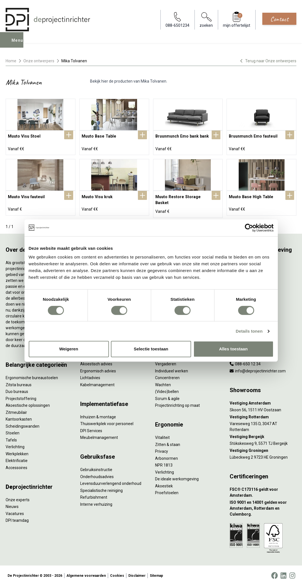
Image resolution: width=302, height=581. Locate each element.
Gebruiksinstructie (96, 465)
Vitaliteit (162, 433)
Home (11, 61)
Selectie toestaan (151, 348)
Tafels (11, 435)
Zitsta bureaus (19, 380)
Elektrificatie (17, 456)
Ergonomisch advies (98, 366)
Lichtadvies (90, 373)
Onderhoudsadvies (97, 472)
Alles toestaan (233, 348)
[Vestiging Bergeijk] (263, 432)
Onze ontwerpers (38, 61)
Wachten (163, 380)
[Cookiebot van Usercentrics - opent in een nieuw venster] (249, 228)
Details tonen (249, 331)
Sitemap (156, 571)
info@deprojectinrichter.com (258, 366)
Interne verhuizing (96, 499)
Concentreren (167, 373)
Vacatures (15, 509)
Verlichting (15, 442)
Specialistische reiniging (101, 485)
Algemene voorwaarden (86, 571)
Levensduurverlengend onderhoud (110, 479)
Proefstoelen (166, 488)
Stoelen (12, 428)
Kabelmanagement (97, 380)
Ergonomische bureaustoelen (32, 373)
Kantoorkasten (19, 414)
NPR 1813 (164, 460)
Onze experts (18, 495)
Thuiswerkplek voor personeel (106, 419)
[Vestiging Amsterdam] (263, 398)
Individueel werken (171, 366)
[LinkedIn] (283, 571)
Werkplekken (17, 449)
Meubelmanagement (99, 433)
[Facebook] (274, 571)
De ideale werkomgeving (177, 474)
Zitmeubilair (16, 407)
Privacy (161, 447)
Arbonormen (166, 453)
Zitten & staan (167, 440)
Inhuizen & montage (98, 412)
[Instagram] (292, 571)
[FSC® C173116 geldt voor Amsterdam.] (263, 488)
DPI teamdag (17, 516)
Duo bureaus (17, 387)
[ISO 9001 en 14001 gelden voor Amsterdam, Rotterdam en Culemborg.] (263, 503)
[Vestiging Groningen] (263, 446)
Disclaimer (137, 571)
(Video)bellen (167, 387)
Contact (279, 19)
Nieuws (12, 502)
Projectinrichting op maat (177, 401)
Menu (18, 44)
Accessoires (16, 463)
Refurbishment (93, 493)
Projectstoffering (21, 394)
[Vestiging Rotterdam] (263, 412)
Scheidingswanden (22, 421)
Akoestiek (164, 481)
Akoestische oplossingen (28, 401)
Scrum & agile (167, 394)
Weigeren (68, 348)
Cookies (117, 571)
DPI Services (91, 426)
